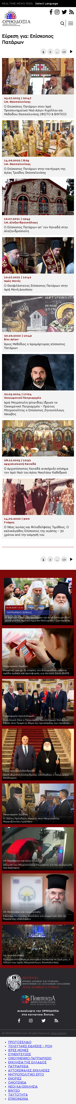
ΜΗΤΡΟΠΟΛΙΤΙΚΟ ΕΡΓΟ (26, 1074)
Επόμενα (71, 52)
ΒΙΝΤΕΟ (14, 1090)
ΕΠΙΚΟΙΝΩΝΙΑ (18, 1098)
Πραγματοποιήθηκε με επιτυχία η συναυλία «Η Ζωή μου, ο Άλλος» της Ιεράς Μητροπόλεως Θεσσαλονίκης (36, 961)
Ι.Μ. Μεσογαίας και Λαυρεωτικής (22, 912)
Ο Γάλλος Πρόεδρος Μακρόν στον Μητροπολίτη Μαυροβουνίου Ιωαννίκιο (31, 820)
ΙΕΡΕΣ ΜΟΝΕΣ (18, 1050)
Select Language (46, 3)
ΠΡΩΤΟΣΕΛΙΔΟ (19, 1042)
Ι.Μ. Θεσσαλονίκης (13, 955)
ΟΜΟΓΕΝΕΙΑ (17, 1082)
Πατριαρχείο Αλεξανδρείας (19, 771)
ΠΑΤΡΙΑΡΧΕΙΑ (18, 1066)
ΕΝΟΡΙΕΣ (14, 1078)
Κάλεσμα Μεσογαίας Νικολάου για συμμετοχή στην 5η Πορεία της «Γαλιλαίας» (34, 917)
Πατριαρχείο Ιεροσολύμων (18, 716)
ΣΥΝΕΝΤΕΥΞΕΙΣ (19, 1054)
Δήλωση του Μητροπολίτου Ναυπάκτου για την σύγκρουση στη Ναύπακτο (37, 866)
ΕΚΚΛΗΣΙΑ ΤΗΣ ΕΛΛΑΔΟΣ (27, 1062)
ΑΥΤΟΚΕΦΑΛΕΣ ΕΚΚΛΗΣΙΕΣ (29, 1070)
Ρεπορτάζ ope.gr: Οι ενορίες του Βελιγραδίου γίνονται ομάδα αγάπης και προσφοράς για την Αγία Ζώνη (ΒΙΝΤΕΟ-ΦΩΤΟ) (37, 672)
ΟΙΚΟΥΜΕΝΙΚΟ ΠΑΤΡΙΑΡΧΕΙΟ (29, 1058)
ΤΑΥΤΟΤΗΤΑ (18, 1094)
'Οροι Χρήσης (58, 1033)
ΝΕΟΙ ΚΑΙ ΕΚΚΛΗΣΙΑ (23, 1086)
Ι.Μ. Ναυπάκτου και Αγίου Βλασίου (22, 861)
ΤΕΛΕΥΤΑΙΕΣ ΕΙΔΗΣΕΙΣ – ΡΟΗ (30, 1046)
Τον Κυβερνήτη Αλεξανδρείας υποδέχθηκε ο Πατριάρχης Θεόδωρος (36, 776)
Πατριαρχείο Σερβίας (19, 612)
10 (64, 52)
